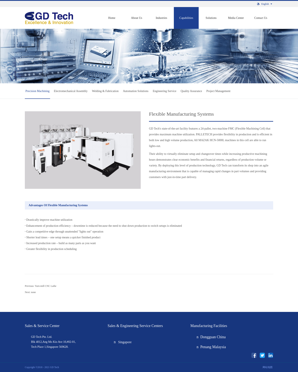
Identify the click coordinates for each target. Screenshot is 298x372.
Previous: (40, 286)
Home (111, 17)
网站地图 (267, 367)
